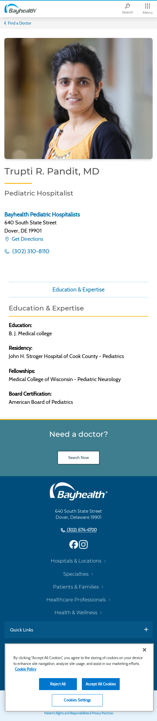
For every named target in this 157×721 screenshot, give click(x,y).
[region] (79, 677)
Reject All (58, 684)
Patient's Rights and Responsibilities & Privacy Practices (78, 713)
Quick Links (21, 630)
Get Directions (26, 239)
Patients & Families (76, 587)
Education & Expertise (78, 289)
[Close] (144, 649)
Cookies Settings (77, 700)
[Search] (127, 9)
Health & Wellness (75, 612)
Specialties (76, 574)
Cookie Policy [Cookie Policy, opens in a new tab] (25, 669)
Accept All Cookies (101, 684)
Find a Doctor (19, 23)
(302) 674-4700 (81, 530)
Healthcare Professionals (76, 600)
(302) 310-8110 (30, 251)
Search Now (78, 457)
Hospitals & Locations (76, 561)
